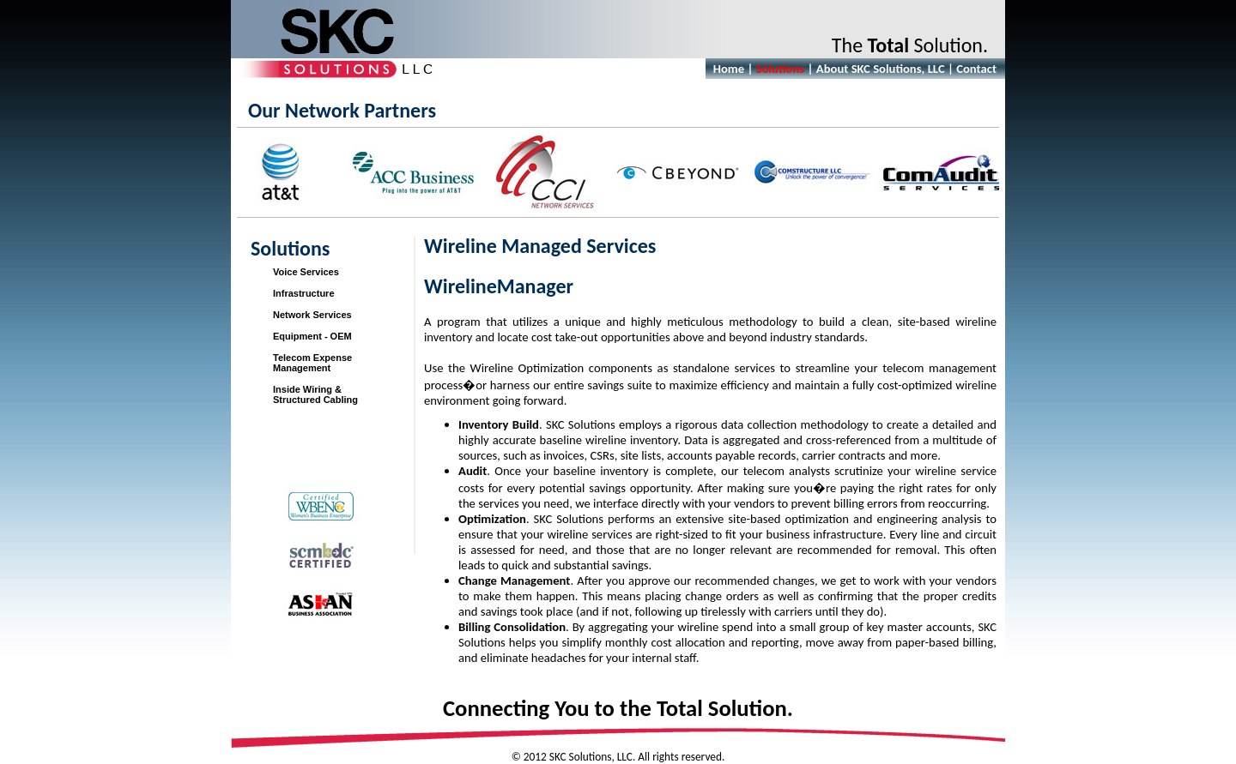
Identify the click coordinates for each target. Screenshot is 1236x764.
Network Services (312, 315)
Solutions (780, 68)
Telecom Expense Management (312, 362)
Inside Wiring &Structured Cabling (315, 394)
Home (728, 68)
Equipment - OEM (312, 336)
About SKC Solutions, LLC (880, 68)
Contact (976, 68)
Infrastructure (304, 293)
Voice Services (306, 272)
